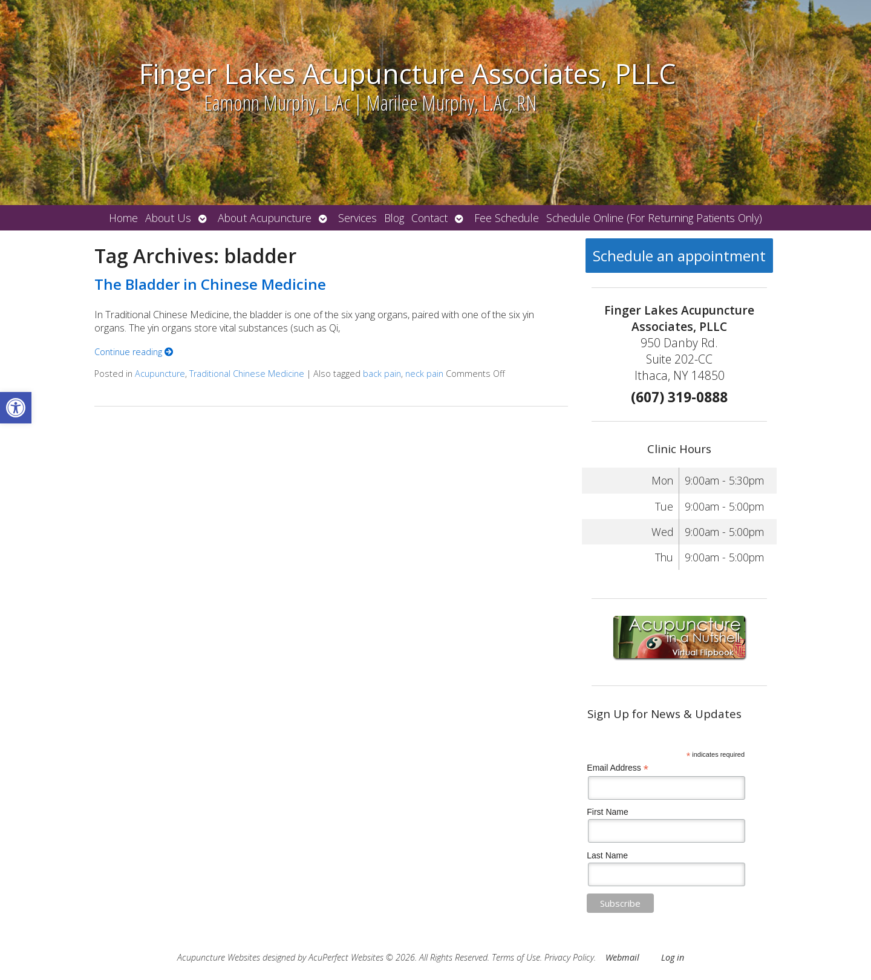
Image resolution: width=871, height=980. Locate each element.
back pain (382, 373)
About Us (168, 218)
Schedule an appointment (679, 256)
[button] (15, 407)
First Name (607, 812)
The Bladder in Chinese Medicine (210, 284)
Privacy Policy (569, 957)
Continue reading (133, 352)
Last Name (607, 855)
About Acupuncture (265, 218)
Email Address (617, 768)
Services (357, 218)
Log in (672, 957)
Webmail (622, 957)
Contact (429, 218)
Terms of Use (516, 957)
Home (123, 218)
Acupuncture (160, 373)
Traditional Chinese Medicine (246, 373)
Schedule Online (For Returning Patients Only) (654, 218)
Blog (394, 218)
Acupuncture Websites (218, 957)
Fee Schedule (506, 218)
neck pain (424, 373)
